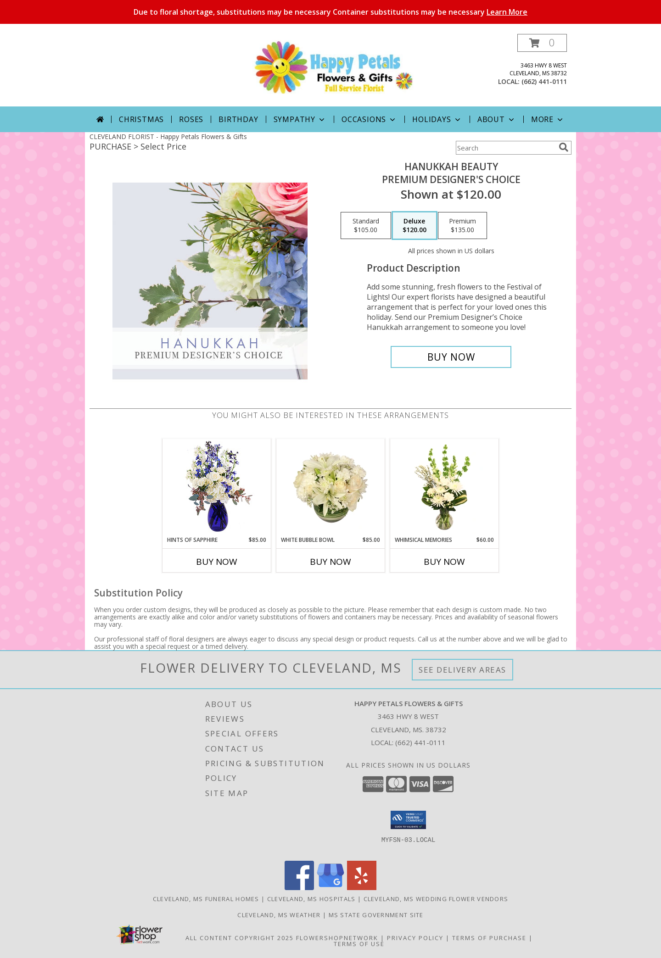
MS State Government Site (376, 915)
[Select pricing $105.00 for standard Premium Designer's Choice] (366, 225)
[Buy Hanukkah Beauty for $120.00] (451, 357)
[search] (563, 147)
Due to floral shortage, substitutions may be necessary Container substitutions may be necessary (330, 12)
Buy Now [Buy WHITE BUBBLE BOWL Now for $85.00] (330, 562)
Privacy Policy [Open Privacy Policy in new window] (415, 938)
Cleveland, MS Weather (278, 915)
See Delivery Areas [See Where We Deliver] (462, 669)
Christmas (141, 119)
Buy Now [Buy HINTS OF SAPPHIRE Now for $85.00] (216, 562)
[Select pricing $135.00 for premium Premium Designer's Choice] (462, 225)
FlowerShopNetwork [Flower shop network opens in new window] (337, 938)
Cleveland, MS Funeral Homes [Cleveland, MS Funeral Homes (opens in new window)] (206, 899)
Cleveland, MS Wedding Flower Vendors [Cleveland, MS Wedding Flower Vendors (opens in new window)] (436, 899)
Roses (191, 119)
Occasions (369, 119)
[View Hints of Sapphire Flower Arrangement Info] (217, 487)
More (548, 119)
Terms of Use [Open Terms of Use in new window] (359, 944)
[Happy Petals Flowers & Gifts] (334, 66)
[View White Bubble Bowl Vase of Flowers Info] (330, 487)
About (496, 119)
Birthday (238, 119)
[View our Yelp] (361, 887)
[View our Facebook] (299, 887)
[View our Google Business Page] (330, 887)
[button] (542, 43)
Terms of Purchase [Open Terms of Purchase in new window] (489, 938)
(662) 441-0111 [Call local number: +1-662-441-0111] (544, 81)
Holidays (437, 119)
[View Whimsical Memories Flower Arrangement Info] (444, 487)
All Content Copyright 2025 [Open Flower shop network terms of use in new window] (239, 938)
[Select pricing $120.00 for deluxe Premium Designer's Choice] (414, 225)
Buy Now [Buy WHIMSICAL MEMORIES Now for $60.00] (444, 562)
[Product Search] (505, 147)
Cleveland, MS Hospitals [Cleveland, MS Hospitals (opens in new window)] (311, 899)
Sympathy (300, 119)
